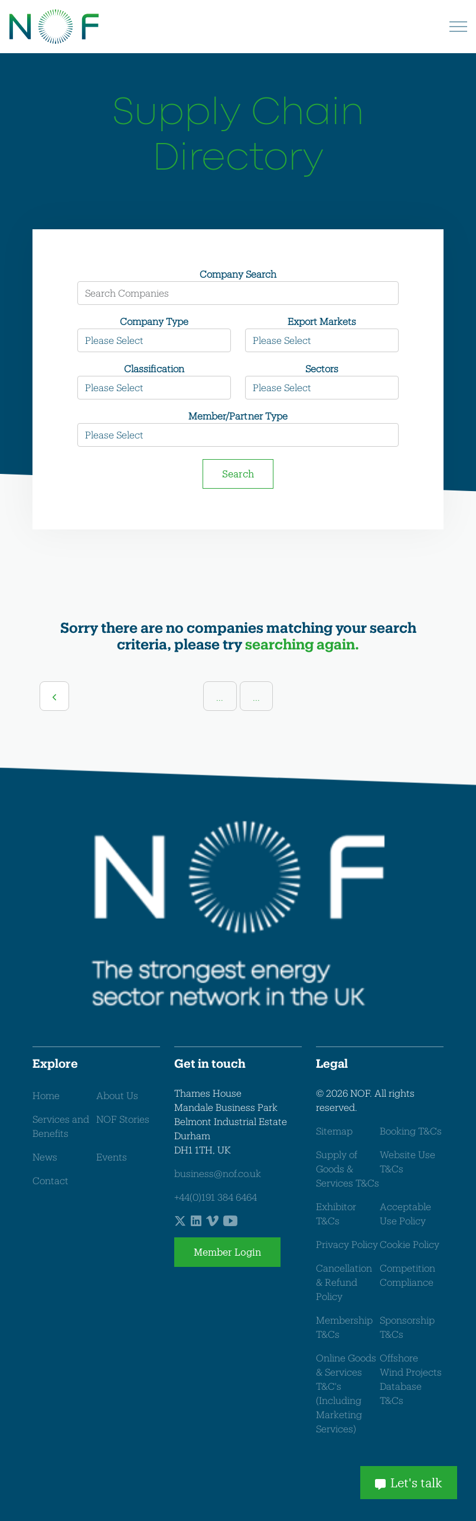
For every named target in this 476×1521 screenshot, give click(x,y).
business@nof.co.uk (217, 1173)
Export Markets (322, 321)
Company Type (154, 321)
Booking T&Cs (411, 1130)
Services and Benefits (60, 1126)
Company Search (238, 274)
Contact (50, 1180)
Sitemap (334, 1130)
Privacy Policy (347, 1244)
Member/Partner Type (237, 415)
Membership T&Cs (344, 1327)
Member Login (227, 1252)
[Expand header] (458, 26)
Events (111, 1156)
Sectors (321, 368)
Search (238, 473)
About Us (117, 1095)
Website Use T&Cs (407, 1161)
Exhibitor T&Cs (336, 1213)
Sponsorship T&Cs (407, 1327)
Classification (154, 368)
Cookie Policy (409, 1244)
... (219, 697)
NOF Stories (122, 1118)
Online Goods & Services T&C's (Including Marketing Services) (346, 1393)
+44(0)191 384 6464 (215, 1196)
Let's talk (408, 1483)
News (44, 1156)
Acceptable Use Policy (405, 1213)
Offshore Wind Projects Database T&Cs (411, 1379)
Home (46, 1095)
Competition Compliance (407, 1275)
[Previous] (54, 696)
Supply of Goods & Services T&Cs (347, 1168)
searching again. (302, 643)
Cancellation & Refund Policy (344, 1282)
